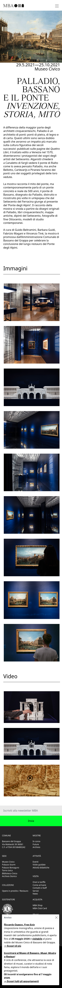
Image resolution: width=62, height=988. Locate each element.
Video (10, 676)
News (35, 893)
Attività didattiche (41, 867)
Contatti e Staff (40, 887)
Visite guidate (39, 864)
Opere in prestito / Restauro (15, 890)
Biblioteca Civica (9, 873)
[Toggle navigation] (57, 5)
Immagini (15, 268)
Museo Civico (8, 861)
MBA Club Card (40, 908)
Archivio (36, 847)
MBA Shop (38, 905)
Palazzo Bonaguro (10, 867)
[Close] (56, 917)
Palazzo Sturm (8, 864)
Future (36, 844)
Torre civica (7, 870)
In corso (36, 841)
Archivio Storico (9, 876)
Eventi (35, 861)
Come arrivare (39, 885)
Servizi (36, 890)
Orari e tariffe (39, 882)
